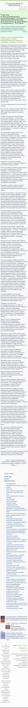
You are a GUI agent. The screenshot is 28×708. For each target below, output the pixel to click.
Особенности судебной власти (14, 524)
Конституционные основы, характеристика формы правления (15, 507)
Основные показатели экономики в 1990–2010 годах (15, 573)
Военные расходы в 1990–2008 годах (16, 582)
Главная (3, 26)
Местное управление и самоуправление (16, 529)
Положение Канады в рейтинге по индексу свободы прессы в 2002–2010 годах (16, 561)
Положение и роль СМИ (12, 565)
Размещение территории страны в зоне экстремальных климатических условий (16, 604)
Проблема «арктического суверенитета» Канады (13, 592)
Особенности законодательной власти (16, 522)
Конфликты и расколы (12, 536)
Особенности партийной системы (14, 545)
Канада (18, 26)
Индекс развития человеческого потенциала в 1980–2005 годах (15, 491)
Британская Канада (11, 501)
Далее (25, 31)
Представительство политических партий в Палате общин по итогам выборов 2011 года (15, 548)
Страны (21, 7)
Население (9, 489)
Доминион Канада (11, 503)
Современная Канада (12, 505)
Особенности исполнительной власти (16, 513)
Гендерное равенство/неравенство (15, 567)
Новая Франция (10, 499)
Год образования (10, 483)
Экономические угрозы (12, 606)
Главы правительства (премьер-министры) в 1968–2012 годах (14, 519)
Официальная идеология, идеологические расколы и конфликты (16, 538)
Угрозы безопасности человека (14, 608)
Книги (25, 7)
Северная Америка (11, 26)
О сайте (25, 645)
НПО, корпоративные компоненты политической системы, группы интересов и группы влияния (15, 556)
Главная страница (8, 473)
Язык (7, 494)
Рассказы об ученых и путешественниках (16, 616)
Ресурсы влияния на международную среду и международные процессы (16, 580)
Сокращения (23, 650)
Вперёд (13, 465)
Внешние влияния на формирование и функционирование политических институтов (15, 532)
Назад (7, 460)
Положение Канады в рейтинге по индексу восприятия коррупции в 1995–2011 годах (15, 599)
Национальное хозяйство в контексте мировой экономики (16, 569)
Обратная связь (23, 9)
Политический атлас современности (15, 4)
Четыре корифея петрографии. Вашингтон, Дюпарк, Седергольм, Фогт (16, 633)
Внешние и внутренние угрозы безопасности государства (14, 595)
